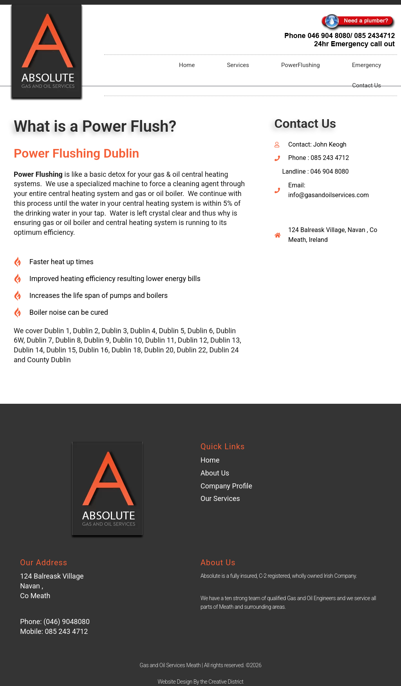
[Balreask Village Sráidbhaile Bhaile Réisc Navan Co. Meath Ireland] (330, 321)
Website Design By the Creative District (200, 682)
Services (238, 65)
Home (187, 65)
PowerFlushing (300, 65)
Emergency (366, 65)
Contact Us (366, 85)
